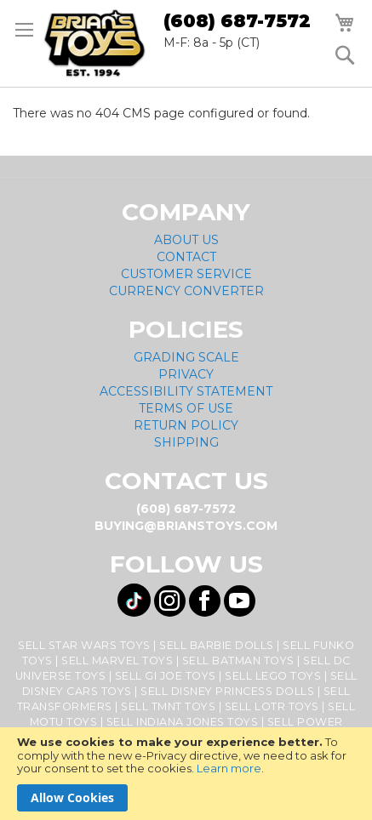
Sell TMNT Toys (168, 706)
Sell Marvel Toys (117, 660)
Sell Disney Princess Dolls (227, 691)
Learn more (229, 768)
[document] (186, 773)
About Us (186, 240)
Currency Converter (186, 291)
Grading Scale (186, 357)
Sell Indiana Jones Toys (182, 721)
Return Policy (186, 425)
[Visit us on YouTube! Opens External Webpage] (239, 601)
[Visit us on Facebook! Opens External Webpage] (204, 601)
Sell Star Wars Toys (84, 645)
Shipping (186, 442)
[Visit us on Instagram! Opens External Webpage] (170, 601)
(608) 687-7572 (237, 20)
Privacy (186, 374)
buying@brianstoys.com (186, 525)
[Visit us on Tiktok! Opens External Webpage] (134, 600)
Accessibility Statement (186, 391)
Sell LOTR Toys (272, 706)
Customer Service (186, 274)
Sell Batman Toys (238, 660)
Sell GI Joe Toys (165, 675)
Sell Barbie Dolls (216, 645)
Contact (186, 257)
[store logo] (94, 43)
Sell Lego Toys (273, 675)
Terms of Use (186, 408)
